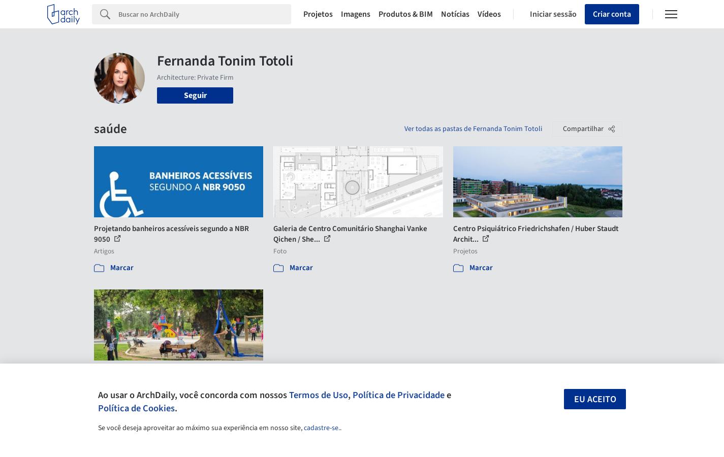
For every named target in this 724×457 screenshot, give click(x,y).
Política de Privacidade (399, 395)
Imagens (355, 14)
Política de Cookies (136, 408)
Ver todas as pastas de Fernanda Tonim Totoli (473, 129)
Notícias (455, 14)
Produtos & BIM (406, 14)
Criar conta (612, 14)
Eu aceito (595, 399)
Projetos (318, 14)
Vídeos (489, 14)
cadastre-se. (322, 428)
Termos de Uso (318, 395)
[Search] (205, 14)
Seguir (195, 95)
